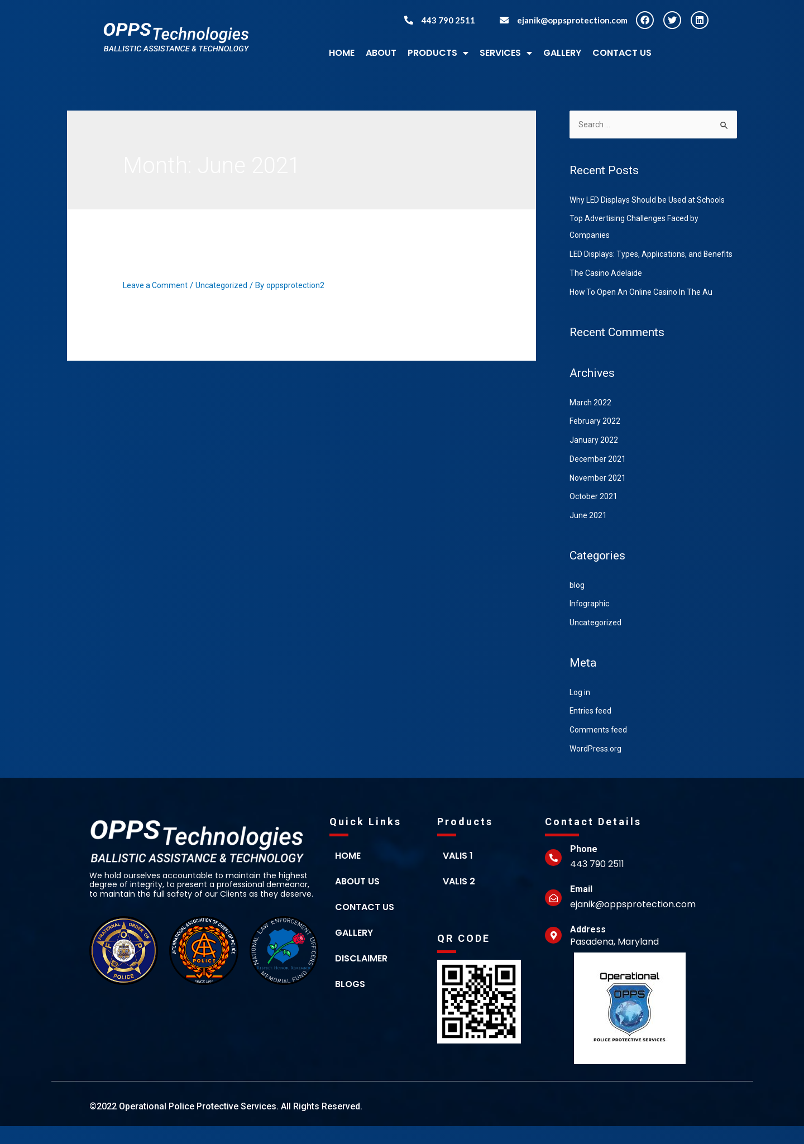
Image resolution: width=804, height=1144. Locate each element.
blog (577, 603)
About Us (357, 899)
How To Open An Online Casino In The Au (645, 310)
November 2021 (599, 496)
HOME (342, 52)
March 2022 (591, 420)
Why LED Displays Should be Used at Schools (652, 201)
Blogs (350, 1001)
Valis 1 (458, 873)
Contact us (364, 924)
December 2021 (598, 477)
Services (506, 53)
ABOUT (381, 52)
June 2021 (588, 533)
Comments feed (600, 748)
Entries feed (592, 729)
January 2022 (594, 458)
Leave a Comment (156, 285)
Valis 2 (459, 899)
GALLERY (562, 52)
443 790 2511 (448, 20)
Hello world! (166, 265)
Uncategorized (224, 285)
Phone (583, 866)
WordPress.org (597, 767)
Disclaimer (361, 976)
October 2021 (594, 514)
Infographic (590, 621)
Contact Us (622, 52)
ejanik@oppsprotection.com (572, 20)
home (348, 873)
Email (581, 907)
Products (438, 53)
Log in (581, 710)
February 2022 (595, 439)
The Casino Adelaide (607, 291)
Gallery (354, 950)
